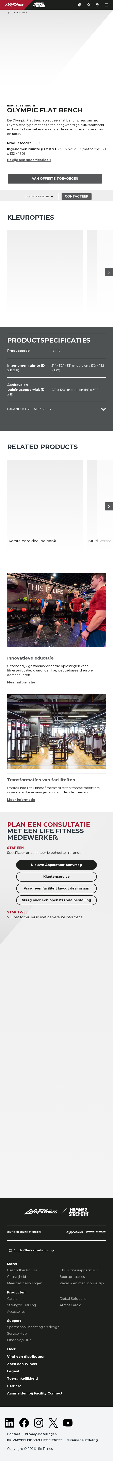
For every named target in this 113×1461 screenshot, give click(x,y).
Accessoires (16, 1312)
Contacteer (76, 196)
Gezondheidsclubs (22, 1270)
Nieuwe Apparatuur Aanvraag (56, 865)
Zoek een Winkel (22, 1364)
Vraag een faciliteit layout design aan (56, 888)
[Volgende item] (109, 272)
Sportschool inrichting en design (33, 1327)
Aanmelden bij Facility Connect (34, 1393)
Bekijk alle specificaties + (29, 160)
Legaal (13, 1371)
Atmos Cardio (70, 1305)
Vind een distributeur (26, 1357)
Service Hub (17, 1333)
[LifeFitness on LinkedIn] (9, 1423)
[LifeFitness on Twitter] (53, 1423)
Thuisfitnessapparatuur (79, 1270)
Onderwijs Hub (19, 1340)
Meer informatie (21, 682)
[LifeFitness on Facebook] (24, 1423)
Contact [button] (13, 1434)
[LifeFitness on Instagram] (39, 1423)
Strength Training (21, 1305)
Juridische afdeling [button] (82, 1440)
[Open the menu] (106, 5)
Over (11, 1349)
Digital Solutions (73, 1299)
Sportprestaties (72, 1277)
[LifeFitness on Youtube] (68, 1423)
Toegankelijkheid (22, 1378)
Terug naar (18, 12)
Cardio (12, 1299)
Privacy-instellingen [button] (41, 1434)
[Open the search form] (88, 5)
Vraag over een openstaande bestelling (56, 900)
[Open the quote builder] (97, 5)
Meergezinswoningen (24, 1283)
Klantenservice (56, 877)
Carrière (14, 1386)
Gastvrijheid (16, 1277)
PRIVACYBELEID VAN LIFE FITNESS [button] (34, 1440)
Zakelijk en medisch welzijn (82, 1283)
